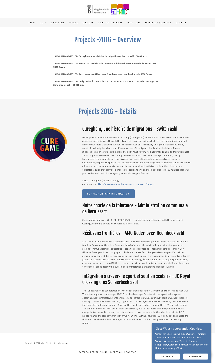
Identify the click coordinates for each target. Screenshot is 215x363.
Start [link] (32, 22)
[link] (107, 8)
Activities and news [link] (52, 22)
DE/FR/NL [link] (181, 22)
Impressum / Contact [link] (158, 22)
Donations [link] (134, 22)
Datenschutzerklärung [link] (93, 352)
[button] (81, 22)
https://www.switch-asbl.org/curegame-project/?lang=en (126, 184)
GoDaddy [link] (186, 343)
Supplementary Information (108, 193)
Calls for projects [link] (110, 22)
